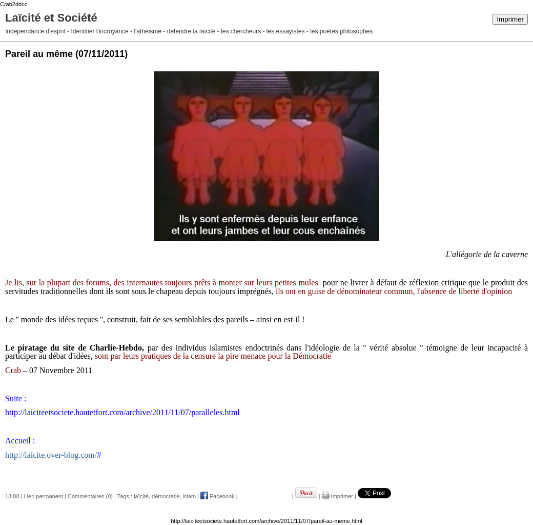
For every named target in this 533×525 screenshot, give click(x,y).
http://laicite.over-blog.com (50, 455)
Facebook (217, 496)
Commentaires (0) (90, 496)
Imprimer (510, 19)
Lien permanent (43, 496)
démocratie (165, 496)
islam (189, 496)
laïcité (141, 496)
